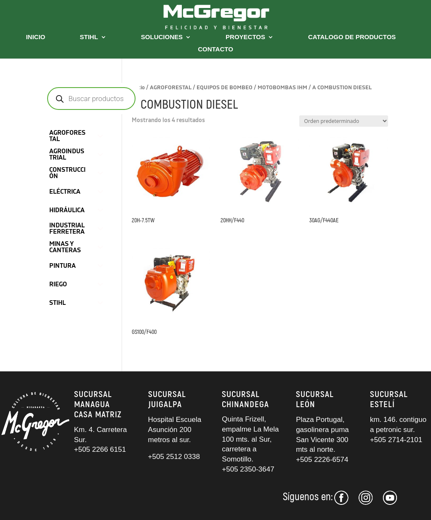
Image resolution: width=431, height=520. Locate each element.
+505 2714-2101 (396, 440)
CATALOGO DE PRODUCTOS (352, 37)
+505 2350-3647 (248, 469)
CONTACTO (215, 49)
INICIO (35, 37)
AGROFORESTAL (171, 87)
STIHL (89, 37)
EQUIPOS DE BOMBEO (225, 87)
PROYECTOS (245, 37)
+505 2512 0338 (174, 457)
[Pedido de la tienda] (343, 121)
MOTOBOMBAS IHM (282, 87)
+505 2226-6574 (322, 460)
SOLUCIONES (162, 37)
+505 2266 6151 (101, 449)
